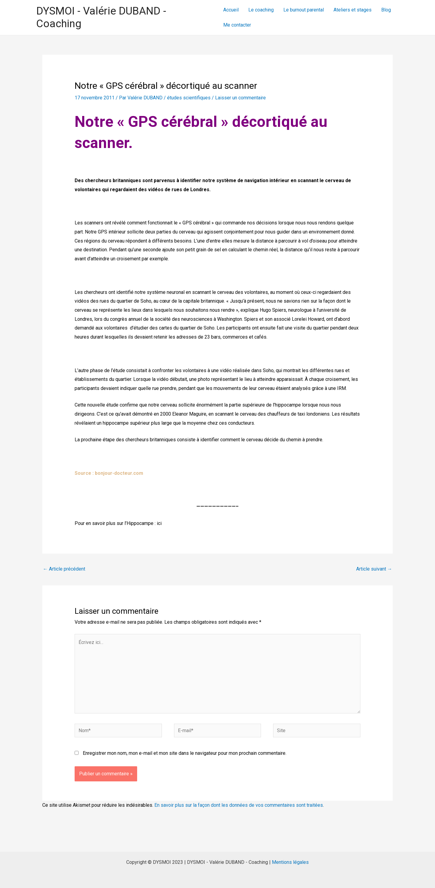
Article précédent (64, 569)
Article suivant (374, 569)
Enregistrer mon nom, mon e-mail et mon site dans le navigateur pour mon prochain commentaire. (184, 753)
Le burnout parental (303, 10)
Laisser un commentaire (240, 98)
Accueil (231, 10)
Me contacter (237, 25)
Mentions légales (290, 862)
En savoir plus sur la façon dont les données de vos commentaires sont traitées (238, 805)
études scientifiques (189, 98)
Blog (386, 10)
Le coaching (261, 10)
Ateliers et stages (353, 10)
